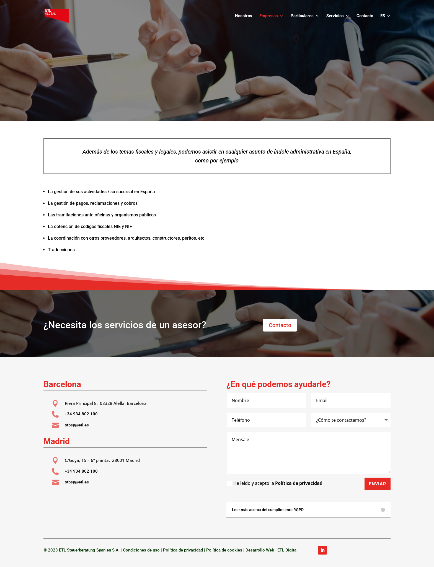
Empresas (268, 16)
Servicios (335, 16)
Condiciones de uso (141, 550)
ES (382, 16)
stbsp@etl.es (77, 425)
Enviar (377, 483)
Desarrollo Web (261, 550)
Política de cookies (224, 550)
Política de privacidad (298, 483)
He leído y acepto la (274, 483)
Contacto (364, 16)
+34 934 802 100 (81, 413)
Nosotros (243, 16)
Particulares (302, 16)
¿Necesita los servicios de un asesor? (124, 325)
